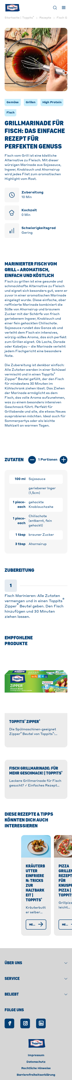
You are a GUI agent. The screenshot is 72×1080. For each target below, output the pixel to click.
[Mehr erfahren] (30, 919)
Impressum (36, 1049)
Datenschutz (36, 1056)
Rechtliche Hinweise (36, 1062)
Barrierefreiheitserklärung (36, 1069)
